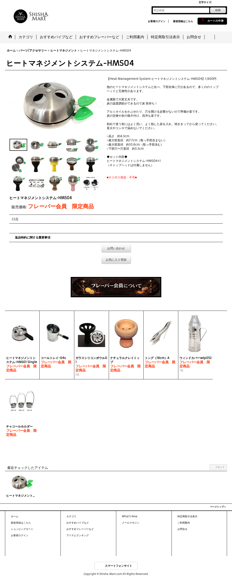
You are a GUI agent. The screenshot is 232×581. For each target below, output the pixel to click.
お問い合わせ (116, 248)
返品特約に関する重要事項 (32, 237)
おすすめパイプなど (77, 522)
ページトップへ (218, 506)
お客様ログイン (156, 21)
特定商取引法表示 (187, 516)
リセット (220, 466)
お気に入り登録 (116, 260)
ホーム (14, 516)
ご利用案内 (183, 522)
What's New (129, 516)
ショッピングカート (22, 529)
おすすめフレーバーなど (80, 529)
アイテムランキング (77, 535)
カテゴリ (71, 516)
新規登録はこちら (183, 21)
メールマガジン (130, 522)
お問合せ (182, 529)
